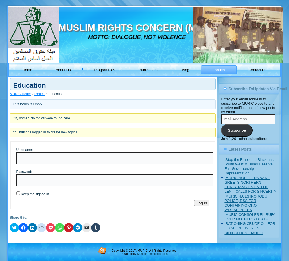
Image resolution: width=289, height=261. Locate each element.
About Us (63, 70)
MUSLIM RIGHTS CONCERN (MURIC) (140, 27)
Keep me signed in (35, 194)
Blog (185, 70)
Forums (219, 70)
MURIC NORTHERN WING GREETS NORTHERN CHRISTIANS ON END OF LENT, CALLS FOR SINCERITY (250, 185)
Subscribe (237, 130)
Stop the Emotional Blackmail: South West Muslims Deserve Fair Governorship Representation (249, 166)
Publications (148, 70)
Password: (24, 172)
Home (27, 70)
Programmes (104, 70)
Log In (201, 203)
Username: (24, 150)
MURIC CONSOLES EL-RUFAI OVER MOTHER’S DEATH (250, 216)
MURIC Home (20, 94)
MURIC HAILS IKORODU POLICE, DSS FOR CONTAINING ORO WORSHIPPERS (245, 203)
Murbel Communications (152, 253)
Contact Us (257, 70)
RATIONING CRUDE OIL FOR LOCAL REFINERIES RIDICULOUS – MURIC (249, 228)
